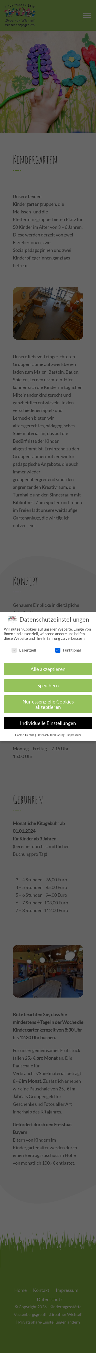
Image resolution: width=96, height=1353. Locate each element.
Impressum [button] (74, 730)
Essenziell (24, 645)
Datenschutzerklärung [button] (51, 730)
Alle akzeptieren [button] (48, 665)
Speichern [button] (48, 681)
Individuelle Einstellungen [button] (48, 719)
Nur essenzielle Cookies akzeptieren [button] (48, 700)
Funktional (68, 645)
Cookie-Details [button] (25, 730)
